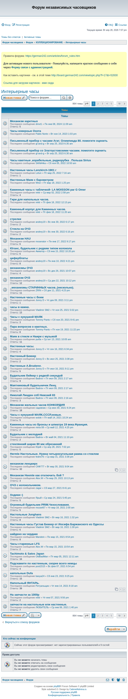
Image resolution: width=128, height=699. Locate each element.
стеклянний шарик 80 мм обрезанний (36, 444)
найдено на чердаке (24, 534)
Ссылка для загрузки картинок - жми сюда (28, 82)
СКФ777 (40, 466)
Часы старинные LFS (25, 543)
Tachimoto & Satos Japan (27, 553)
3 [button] (102, 103)
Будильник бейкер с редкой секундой (36, 375)
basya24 (40, 576)
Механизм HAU (20, 238)
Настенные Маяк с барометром (31, 179)
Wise (38, 182)
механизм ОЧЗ (20, 277)
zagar (39, 488)
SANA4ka (41, 163)
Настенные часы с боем (27, 297)
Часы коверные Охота (25, 131)
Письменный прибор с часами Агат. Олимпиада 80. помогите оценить (59, 140)
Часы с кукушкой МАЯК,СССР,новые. (36, 414)
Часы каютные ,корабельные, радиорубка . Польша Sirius (50, 160)
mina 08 (40, 427)
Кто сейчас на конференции (19, 638)
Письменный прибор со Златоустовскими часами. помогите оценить (58, 150)
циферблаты (19, 258)
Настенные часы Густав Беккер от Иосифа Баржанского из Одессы (57, 524)
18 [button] (119, 103)
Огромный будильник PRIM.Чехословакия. (40, 504)
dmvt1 (39, 124)
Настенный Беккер (23, 356)
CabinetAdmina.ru (77, 689)
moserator (41, 241)
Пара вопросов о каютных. (28, 326)
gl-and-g (40, 143)
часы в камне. (20, 307)
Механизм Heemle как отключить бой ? (37, 475)
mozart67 (40, 507)
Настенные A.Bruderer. (26, 365)
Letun (39, 173)
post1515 (40, 566)
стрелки (15, 219)
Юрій (38, 447)
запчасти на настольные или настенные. (38, 604)
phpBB (57, 686)
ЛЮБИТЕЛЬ (42, 607)
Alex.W (39, 478)
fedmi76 (40, 456)
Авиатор (40, 251)
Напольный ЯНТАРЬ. (24, 583)
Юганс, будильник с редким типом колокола (41, 248)
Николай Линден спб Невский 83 (32, 395)
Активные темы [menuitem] (32, 37)
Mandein (40, 537)
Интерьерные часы (20, 91)
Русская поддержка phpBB (64, 692)
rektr (38, 192)
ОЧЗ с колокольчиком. (25, 485)
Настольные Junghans (25, 514)
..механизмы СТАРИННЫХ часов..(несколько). (42, 287)
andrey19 (40, 222)
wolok (39, 417)
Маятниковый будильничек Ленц (33, 385)
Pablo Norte (42, 134)
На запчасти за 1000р (24, 594)
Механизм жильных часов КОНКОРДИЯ (37, 405)
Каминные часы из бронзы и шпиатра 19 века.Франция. (49, 424)
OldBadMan (42, 556)
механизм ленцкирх (23, 463)
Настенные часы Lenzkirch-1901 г (33, 170)
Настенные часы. (22, 346)
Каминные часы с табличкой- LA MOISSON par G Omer (48, 189)
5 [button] (111, 103)
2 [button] (98, 103)
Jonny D (40, 300)
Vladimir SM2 (42, 310)
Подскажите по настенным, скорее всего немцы (43, 563)
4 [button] (107, 103)
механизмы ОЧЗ (21, 268)
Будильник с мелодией (26, 434)
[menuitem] (5, 24)
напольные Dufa (21, 573)
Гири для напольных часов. (29, 199)
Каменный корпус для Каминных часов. (38, 209)
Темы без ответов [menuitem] (10, 37)
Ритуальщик (42, 586)
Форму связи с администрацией (31, 67)
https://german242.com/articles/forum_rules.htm (52, 55)
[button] (87, 103)
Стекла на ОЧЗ (20, 228)
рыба (38, 339)
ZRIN (38, 290)
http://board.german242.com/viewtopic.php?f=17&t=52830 (84, 75)
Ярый (39, 497)
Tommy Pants (43, 319)
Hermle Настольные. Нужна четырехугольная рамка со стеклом (54, 453)
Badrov (39, 378)
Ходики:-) (16, 494)
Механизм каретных (24, 121)
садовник (41, 408)
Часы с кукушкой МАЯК (26, 316)
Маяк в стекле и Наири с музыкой (33, 336)
